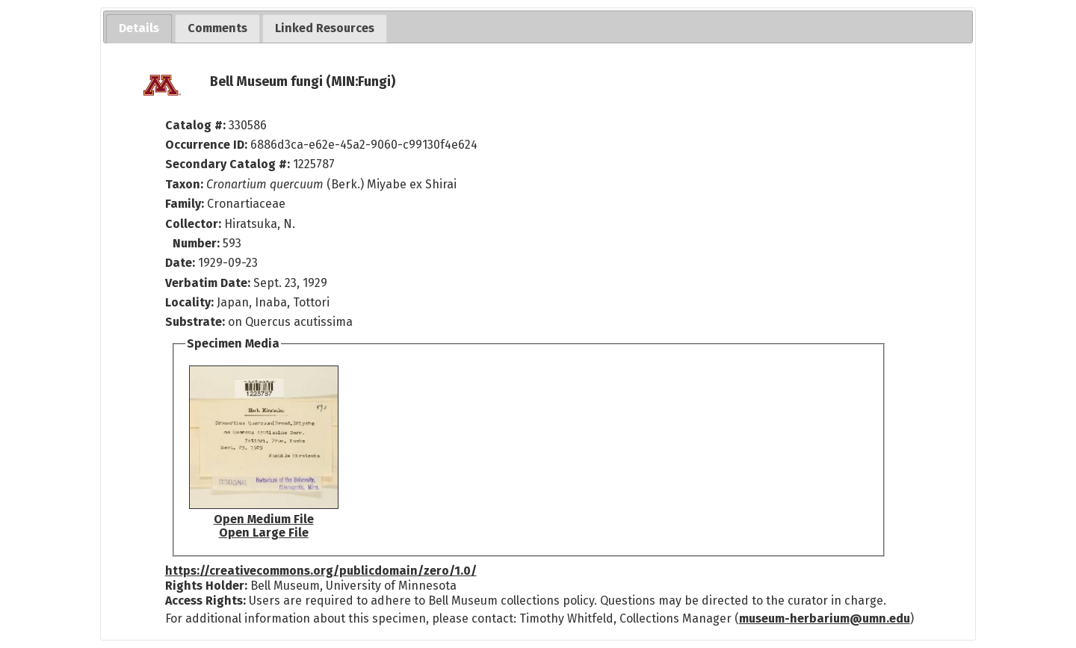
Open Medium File (264, 519)
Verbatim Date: (207, 283)
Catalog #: (197, 125)
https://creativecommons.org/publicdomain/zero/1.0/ (321, 571)
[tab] (139, 28)
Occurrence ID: (207, 145)
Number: (198, 243)
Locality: (189, 302)
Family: (184, 204)
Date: (180, 263)
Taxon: (184, 184)
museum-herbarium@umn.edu (824, 618)
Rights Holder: (206, 585)
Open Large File (264, 532)
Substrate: (196, 322)
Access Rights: (205, 600)
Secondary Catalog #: (227, 164)
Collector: (194, 224)
